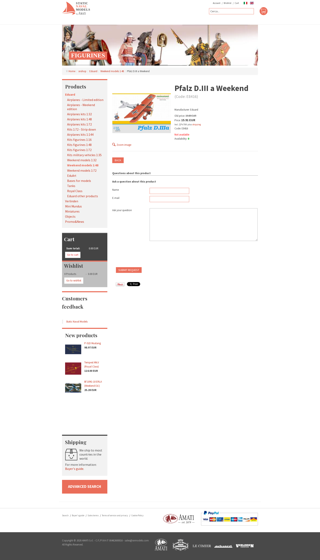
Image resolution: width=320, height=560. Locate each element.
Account (216, 3)
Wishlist (227, 3)
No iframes (84, 412)
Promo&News (74, 222)
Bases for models (79, 181)
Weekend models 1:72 (82, 170)
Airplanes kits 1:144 (80, 135)
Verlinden (71, 201)
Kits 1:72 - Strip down (81, 129)
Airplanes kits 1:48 (79, 119)
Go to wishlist (73, 280)
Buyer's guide (74, 469)
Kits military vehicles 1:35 (84, 155)
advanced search (84, 486)
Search (65, 515)
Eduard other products (82, 196)
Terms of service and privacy (115, 515)
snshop (82, 71)
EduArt (71, 176)
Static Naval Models (77, 321)
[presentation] (143, 255)
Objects (70, 216)
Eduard (93, 71)
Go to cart (72, 254)
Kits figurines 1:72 (79, 150)
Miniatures (72, 211)
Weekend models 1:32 (82, 160)
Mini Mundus (73, 206)
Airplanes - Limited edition (85, 100)
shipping (196, 124)
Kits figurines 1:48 (79, 145)
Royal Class (74, 191)
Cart (237, 3)
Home (72, 71)
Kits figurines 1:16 (79, 140)
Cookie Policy (137, 515)
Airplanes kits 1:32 (79, 114)
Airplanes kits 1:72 (79, 124)
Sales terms (93, 515)
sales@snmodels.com (137, 540)
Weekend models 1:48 (112, 71)
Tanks (71, 186)
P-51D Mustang (92, 343)
